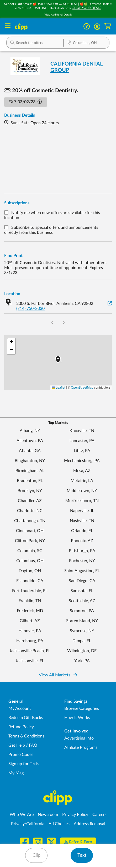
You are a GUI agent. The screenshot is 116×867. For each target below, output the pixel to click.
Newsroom (48, 814)
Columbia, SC (29, 551)
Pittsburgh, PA (82, 551)
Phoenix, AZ (82, 541)
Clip (36, 855)
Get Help (16, 745)
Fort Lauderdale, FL (30, 591)
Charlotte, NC (30, 511)
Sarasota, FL (82, 591)
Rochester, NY (82, 561)
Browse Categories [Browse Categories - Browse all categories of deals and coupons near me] (81, 708)
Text (81, 855)
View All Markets (58, 675)
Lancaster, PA (82, 441)
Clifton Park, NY (30, 541)
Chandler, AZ (30, 501)
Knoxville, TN (82, 431)
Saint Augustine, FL (82, 571)
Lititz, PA (82, 451)
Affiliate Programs (80, 747)
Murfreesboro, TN (82, 501)
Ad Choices (59, 824)
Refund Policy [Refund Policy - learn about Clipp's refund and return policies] (21, 727)
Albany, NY (30, 431)
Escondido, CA (29, 581)
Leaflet (58, 387)
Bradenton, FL (30, 481)
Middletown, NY (82, 491)
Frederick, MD (30, 611)
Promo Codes (20, 754)
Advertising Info (79, 738)
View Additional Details (58, 14)
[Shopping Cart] (107, 26)
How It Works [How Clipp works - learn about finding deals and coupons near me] (77, 718)
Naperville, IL (82, 511)
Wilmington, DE (82, 651)
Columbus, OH (30, 561)
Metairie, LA (82, 481)
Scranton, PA (82, 611)
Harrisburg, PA (29, 641)
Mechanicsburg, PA (82, 461)
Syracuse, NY (82, 631)
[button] (97, 26)
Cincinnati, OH (30, 531)
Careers (99, 814)
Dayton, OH (30, 571)
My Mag (16, 773)
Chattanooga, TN (29, 521)
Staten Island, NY (82, 621)
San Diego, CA (82, 581)
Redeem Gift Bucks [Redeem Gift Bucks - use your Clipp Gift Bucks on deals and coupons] (25, 718)
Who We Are (22, 814)
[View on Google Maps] (110, 303)
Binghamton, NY (30, 461)
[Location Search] (86, 43)
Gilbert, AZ (30, 621)
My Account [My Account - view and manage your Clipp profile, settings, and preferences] (19, 708)
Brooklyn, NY (30, 491)
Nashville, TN (82, 521)
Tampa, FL (82, 641)
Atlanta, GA (30, 451)
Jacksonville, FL (29, 661)
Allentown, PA (30, 441)
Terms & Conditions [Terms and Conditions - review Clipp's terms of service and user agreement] (26, 736)
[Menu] (7, 26)
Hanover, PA (29, 631)
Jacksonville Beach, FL (29, 651)
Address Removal (89, 824)
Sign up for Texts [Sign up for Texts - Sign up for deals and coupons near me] (23, 764)
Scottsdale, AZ (82, 601)
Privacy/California (27, 824)
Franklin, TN (30, 601)
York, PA (82, 661)
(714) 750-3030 (30, 308)
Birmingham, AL (29, 471)
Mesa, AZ (82, 471)
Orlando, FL (82, 531)
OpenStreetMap (82, 387)
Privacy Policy (75, 814)
